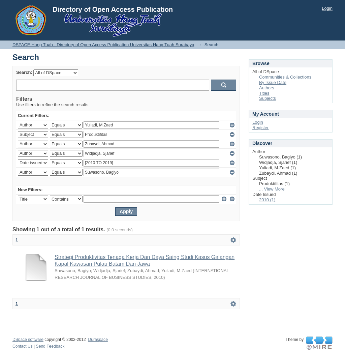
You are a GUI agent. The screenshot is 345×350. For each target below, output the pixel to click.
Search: (24, 72)
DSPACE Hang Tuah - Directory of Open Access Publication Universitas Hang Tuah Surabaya (103, 44)
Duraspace (97, 339)
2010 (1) (267, 199)
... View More (272, 189)
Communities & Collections (285, 77)
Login (327, 8)
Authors (266, 87)
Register (260, 127)
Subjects (267, 98)
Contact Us (22, 346)
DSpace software (27, 339)
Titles (264, 93)
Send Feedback (50, 346)
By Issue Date (272, 82)
